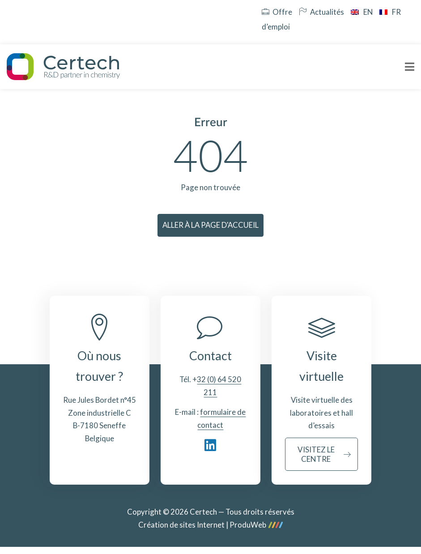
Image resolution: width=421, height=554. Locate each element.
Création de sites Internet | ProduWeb (210, 525)
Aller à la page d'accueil (210, 225)
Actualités (321, 12)
